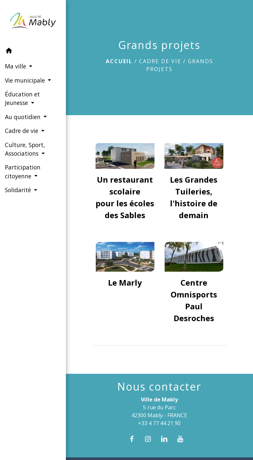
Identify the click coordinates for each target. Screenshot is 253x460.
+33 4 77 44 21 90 (159, 423)
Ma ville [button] (16, 66)
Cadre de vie (160, 61)
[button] (33, 51)
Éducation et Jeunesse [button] (22, 98)
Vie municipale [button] (25, 80)
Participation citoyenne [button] (23, 171)
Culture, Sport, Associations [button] (25, 149)
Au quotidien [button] (23, 117)
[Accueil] (33, 22)
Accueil (119, 61)
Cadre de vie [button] (22, 131)
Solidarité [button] (19, 190)
